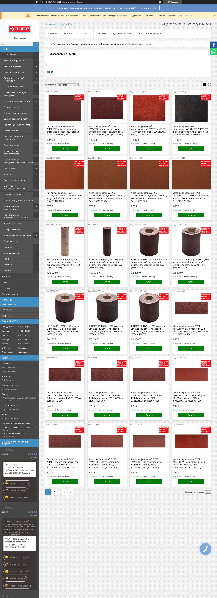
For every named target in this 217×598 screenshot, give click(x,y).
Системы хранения (13, 194)
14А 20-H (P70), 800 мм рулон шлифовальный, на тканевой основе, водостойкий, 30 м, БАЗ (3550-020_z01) (63, 263)
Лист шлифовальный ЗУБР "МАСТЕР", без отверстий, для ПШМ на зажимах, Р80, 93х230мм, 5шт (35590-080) (106, 396)
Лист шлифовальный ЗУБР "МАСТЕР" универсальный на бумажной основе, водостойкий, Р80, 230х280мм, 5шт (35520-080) (106, 130)
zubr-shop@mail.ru (10, 418)
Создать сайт (67, 2)
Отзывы (6, 288)
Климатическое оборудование (11, 207)
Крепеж (7, 174)
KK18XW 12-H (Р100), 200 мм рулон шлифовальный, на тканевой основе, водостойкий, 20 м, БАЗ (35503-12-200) (191, 263)
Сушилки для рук (12, 241)
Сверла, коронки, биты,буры (17, 118)
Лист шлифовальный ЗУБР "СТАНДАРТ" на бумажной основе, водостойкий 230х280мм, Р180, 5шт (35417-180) (149, 197)
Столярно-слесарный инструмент (14, 79)
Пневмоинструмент (13, 86)
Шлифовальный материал (113, 44)
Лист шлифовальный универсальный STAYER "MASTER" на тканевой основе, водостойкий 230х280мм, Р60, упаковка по (191, 130)
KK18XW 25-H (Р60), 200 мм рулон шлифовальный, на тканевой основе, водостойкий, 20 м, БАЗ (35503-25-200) (106, 330)
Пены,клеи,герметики (14, 180)
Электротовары (11, 145)
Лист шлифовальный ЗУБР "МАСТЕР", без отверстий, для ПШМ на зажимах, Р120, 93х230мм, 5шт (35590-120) (62, 463)
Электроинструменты (14, 60)
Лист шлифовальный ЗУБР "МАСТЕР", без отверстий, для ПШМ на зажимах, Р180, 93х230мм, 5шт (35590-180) (105, 463)
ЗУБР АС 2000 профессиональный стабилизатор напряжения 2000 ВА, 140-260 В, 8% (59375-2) (19, 469)
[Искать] (36, 44)
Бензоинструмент (12, 66)
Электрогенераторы (14, 72)
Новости (6, 276)
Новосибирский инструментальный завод (16, 216)
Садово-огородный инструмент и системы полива (18, 161)
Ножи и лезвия (11, 130)
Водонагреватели (12, 223)
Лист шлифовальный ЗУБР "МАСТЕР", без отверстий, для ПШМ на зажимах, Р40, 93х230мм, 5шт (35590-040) (190, 330)
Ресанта (8, 264)
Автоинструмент (12, 107)
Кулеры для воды (12, 229)
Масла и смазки (11, 253)
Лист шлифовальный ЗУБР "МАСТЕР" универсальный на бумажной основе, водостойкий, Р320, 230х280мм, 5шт (64, 130)
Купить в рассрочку (150, 33)
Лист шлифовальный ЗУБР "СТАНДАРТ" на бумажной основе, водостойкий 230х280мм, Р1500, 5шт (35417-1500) (107, 197)
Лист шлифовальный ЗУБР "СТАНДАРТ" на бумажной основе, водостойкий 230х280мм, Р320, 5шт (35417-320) (191, 197)
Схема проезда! (148, 8)
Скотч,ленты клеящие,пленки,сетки (14, 187)
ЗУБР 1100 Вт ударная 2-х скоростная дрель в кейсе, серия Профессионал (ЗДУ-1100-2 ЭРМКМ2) (17, 543)
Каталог (68, 33)
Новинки (8, 247)
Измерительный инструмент (17, 101)
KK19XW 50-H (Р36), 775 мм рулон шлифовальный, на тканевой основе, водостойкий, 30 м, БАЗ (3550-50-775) (106, 263)
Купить (64, 148)
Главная (52, 33)
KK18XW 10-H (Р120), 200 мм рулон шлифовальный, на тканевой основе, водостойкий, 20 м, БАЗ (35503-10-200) (149, 263)
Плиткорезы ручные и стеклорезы (14, 138)
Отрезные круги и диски (15, 113)
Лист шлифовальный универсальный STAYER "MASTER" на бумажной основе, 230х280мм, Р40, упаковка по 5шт (148, 130)
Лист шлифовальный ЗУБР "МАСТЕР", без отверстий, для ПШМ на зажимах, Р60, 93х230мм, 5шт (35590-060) (64, 396)
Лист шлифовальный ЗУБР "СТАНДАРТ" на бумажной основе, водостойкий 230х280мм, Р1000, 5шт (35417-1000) (65, 197)
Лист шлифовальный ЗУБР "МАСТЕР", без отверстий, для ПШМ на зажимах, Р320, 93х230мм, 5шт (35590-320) (147, 463)
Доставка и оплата (11, 294)
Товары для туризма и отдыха (18, 200)
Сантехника (9, 168)
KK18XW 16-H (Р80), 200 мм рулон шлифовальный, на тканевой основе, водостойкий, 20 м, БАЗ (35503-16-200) (64, 330)
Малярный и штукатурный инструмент (16, 94)
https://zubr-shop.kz (11, 409)
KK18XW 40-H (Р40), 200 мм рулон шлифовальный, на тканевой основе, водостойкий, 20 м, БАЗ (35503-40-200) (148, 330)
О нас (4, 282)
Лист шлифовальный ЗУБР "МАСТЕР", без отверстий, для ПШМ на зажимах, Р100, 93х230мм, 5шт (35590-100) (147, 396)
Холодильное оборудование (17, 235)
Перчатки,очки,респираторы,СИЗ (20, 124)
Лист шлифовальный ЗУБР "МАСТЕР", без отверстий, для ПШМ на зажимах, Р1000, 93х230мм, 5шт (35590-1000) (189, 396)
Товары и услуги (9, 54)
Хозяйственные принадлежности (12, 152)
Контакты (102, 33)
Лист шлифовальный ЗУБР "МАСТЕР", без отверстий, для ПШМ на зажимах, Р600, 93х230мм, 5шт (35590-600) (189, 463)
